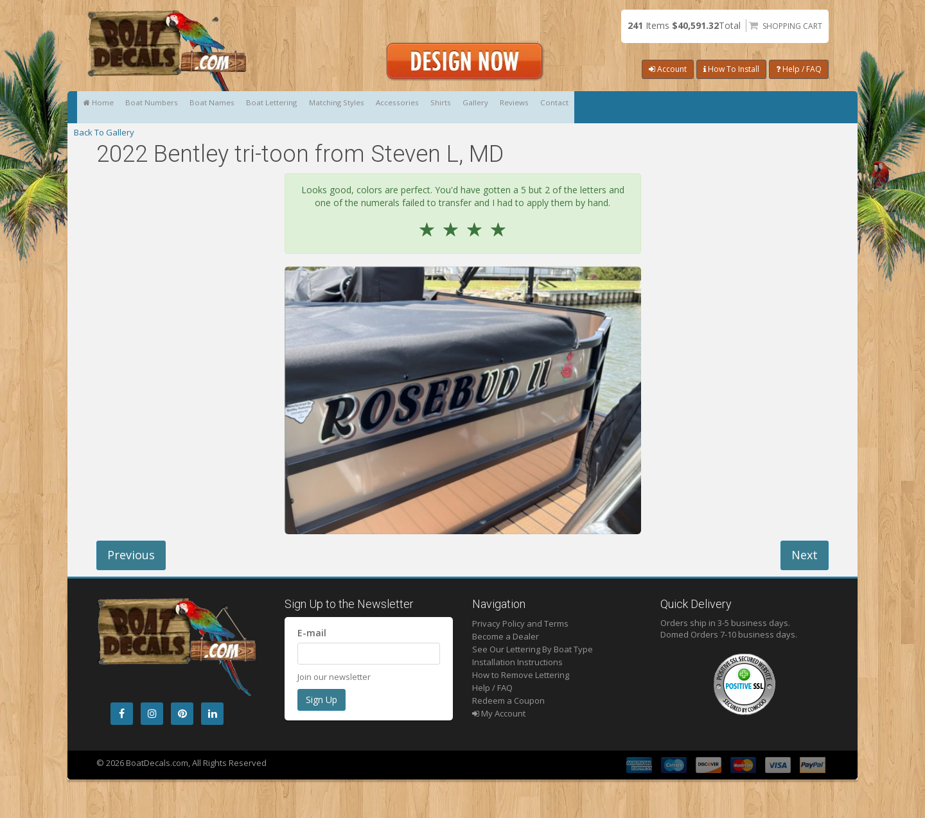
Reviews (737, 107)
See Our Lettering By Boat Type (532, 649)
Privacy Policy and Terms (520, 623)
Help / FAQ (799, 69)
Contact (803, 107)
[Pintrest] (182, 713)
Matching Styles (453, 107)
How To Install (731, 69)
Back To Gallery (104, 132)
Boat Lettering (362, 107)
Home (110, 107)
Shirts (612, 107)
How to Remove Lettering (520, 675)
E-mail (311, 633)
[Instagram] (152, 713)
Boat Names (276, 107)
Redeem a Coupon (508, 700)
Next (804, 554)
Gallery (672, 107)
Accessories (542, 107)
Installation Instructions (517, 662)
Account (668, 69)
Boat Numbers (190, 107)
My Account (498, 713)
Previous (131, 554)
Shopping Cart (792, 26)
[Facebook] (121, 713)
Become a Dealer (505, 636)
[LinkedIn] (212, 713)
